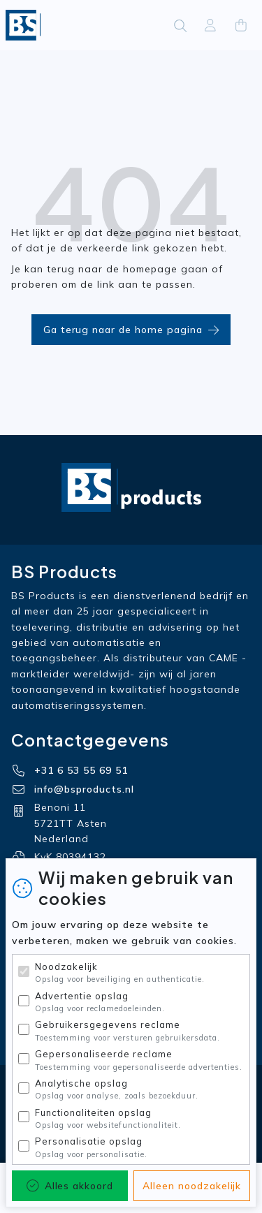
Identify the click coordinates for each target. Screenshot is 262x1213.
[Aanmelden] (210, 25)
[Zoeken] (180, 25)
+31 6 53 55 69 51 (81, 770)
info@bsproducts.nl (84, 789)
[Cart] (241, 25)
